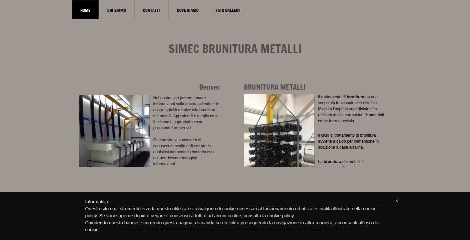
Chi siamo (116, 10)
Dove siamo (188, 10)
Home (85, 10)
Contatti (151, 10)
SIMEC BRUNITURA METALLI (235, 48)
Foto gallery (228, 10)
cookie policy (280, 215)
